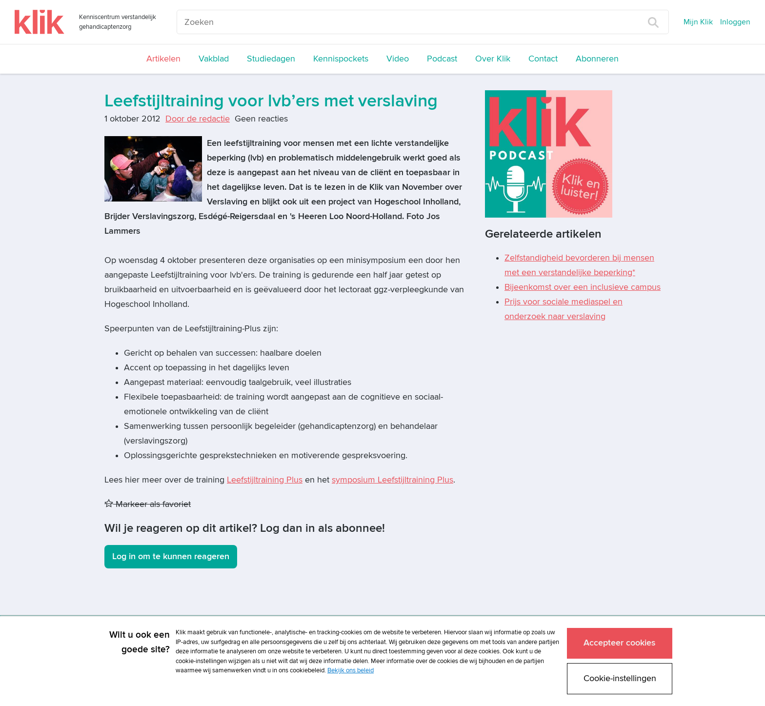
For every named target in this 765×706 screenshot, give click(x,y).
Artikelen (163, 59)
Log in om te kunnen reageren (170, 556)
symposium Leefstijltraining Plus (392, 480)
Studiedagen (271, 59)
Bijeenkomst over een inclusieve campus (582, 287)
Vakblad (214, 59)
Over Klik (492, 59)
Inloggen (735, 22)
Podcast (442, 59)
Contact (543, 59)
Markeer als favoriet (147, 504)
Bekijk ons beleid (350, 670)
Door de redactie (197, 119)
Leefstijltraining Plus (264, 480)
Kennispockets (340, 59)
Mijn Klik (698, 22)
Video (397, 59)
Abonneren (597, 59)
